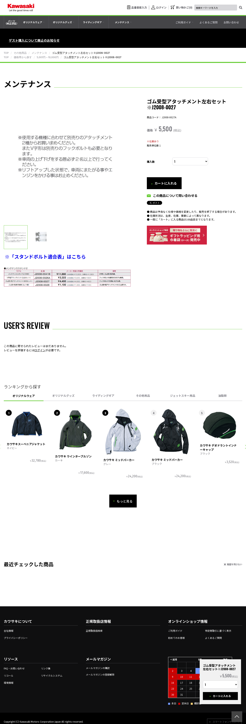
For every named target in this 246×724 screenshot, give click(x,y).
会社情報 (8, 630)
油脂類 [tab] (222, 396)
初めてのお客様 (176, 637)
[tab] (34, 22)
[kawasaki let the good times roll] (21, 7)
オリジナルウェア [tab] (24, 396)
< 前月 (173, 659)
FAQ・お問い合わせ (14, 668)
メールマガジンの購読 (98, 668)
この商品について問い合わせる (175, 195)
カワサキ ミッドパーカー (119, 460)
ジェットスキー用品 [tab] (182, 396)
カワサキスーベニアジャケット (26, 444)
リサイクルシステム (51, 675)
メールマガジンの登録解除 (100, 674)
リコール (8, 675)
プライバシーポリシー (16, 637)
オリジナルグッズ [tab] (63, 396)
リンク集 (45, 668)
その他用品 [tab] (143, 396)
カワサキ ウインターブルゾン (73, 456)
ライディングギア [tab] (103, 396)
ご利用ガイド (175, 630)
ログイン (40, 350)
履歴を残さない (234, 564)
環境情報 (8, 682)
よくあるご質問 (213, 637)
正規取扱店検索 (94, 630)
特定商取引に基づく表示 (218, 630)
